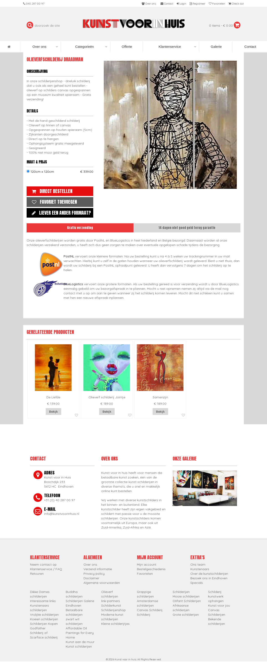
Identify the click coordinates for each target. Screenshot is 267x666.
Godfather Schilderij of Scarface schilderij (44, 632)
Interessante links (43, 601)
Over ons (45, 46)
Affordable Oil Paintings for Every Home (80, 632)
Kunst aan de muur (80, 642)
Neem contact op (43, 564)
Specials (196, 583)
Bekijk (53, 411)
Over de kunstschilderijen (209, 574)
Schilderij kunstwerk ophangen (216, 596)
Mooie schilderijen (186, 596)
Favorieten (145, 574)
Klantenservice (177, 46)
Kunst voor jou (219, 605)
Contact (249, 46)
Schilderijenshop (113, 610)
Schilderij (143, 615)
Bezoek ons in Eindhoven (208, 578)
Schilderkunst (111, 605)
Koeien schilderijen (44, 619)
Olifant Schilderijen (187, 601)
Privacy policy (94, 574)
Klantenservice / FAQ (46, 569)
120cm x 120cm (60, 171)
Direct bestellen (51, 191)
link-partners (110, 601)
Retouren (37, 574)
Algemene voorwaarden (101, 583)
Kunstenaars (199, 569)
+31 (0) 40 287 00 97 (59, 500)
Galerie (216, 46)
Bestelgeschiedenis (151, 569)
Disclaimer (91, 578)
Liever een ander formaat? (60, 212)
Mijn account (146, 564)
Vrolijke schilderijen (44, 615)
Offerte (126, 46)
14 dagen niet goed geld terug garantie (187, 227)
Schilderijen (181, 592)
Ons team (197, 564)
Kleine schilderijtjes (115, 624)
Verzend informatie (97, 569)
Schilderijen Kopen (44, 624)
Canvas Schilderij (150, 610)
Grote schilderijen (186, 615)
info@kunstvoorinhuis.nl (61, 514)
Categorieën (91, 46)
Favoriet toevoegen (53, 201)
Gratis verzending (80, 227)
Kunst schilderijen (79, 646)
